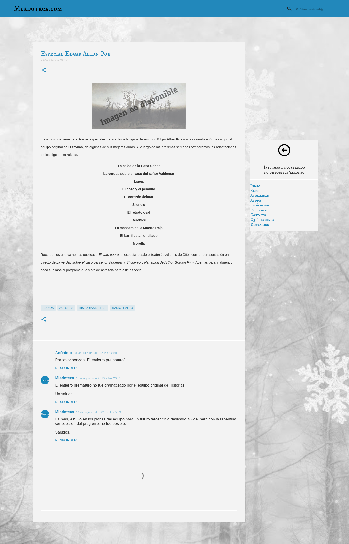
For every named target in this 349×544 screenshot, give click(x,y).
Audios (256, 200)
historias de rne (92, 308)
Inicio (255, 185)
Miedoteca (64, 378)
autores (66, 308)
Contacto (258, 214)
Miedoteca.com (38, 9)
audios (48, 308)
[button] (44, 70)
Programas (259, 210)
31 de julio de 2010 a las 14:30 (95, 353)
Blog (254, 190)
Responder (66, 368)
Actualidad (259, 195)
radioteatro (122, 308)
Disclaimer (259, 224)
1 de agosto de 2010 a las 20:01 (98, 378)
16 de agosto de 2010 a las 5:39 (98, 412)
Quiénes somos (262, 219)
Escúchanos (259, 205)
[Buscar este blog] (319, 9)
